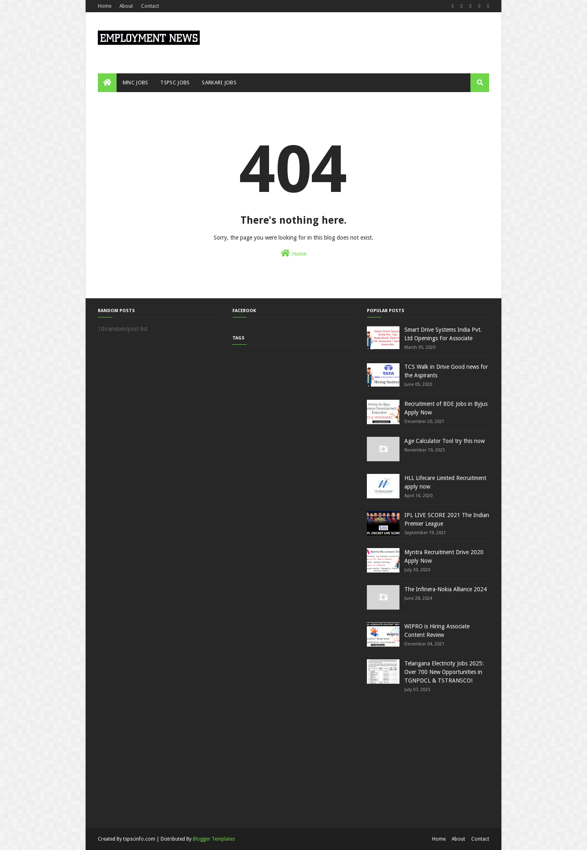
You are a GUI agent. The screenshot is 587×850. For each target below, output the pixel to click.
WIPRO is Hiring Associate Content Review (437, 630)
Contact (150, 6)
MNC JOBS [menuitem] (135, 82)
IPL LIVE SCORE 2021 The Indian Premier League (446, 519)
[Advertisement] (477, 759)
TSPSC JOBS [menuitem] (175, 82)
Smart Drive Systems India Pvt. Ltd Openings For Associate (443, 333)
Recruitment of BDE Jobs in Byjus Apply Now (446, 408)
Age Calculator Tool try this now (444, 441)
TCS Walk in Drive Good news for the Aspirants (446, 371)
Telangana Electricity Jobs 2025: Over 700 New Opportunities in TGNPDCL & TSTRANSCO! (444, 672)
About (126, 6)
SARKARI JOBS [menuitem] (219, 82)
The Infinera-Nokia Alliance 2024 (445, 589)
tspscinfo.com (139, 839)
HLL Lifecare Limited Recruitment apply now (445, 482)
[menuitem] (107, 82)
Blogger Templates (214, 839)
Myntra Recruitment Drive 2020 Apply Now (443, 556)
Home (104, 6)
